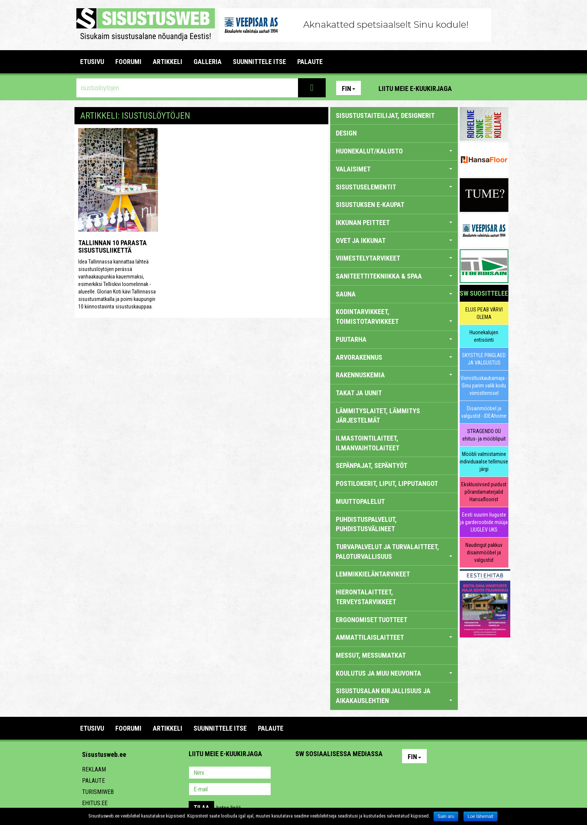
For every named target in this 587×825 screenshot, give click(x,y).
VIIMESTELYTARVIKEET (394, 258)
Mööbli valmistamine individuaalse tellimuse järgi (484, 461)
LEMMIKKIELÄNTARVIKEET (373, 574)
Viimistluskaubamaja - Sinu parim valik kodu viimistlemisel (483, 385)
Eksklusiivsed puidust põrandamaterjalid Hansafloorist (484, 491)
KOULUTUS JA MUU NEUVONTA (394, 673)
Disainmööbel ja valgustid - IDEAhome (484, 412)
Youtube (501, 88)
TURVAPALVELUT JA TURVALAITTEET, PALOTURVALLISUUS (394, 551)
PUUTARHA (394, 339)
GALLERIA (208, 62)
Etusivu (92, 62)
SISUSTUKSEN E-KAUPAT (370, 204)
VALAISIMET (394, 169)
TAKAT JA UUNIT (359, 393)
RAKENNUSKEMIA (394, 375)
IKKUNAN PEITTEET (394, 222)
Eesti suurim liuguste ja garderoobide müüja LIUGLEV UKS (484, 522)
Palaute (93, 780)
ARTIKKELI (167, 62)
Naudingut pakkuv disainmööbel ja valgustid (483, 552)
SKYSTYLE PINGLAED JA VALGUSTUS (484, 359)
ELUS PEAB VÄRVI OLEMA (484, 313)
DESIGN (346, 133)
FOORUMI (128, 62)
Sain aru (446, 816)
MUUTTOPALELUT (360, 501)
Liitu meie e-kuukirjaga (415, 88)
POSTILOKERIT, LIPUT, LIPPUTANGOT (387, 483)
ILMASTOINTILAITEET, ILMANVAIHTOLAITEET (367, 443)
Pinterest (469, 88)
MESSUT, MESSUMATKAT (371, 655)
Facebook (485, 88)
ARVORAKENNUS (394, 357)
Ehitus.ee (94, 803)
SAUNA (394, 294)
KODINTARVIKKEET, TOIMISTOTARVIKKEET (394, 316)
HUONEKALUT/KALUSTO (394, 151)
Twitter (351, 773)
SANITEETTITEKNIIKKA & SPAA (394, 276)
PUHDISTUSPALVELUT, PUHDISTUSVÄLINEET (366, 524)
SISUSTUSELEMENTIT (394, 187)
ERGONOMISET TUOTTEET (371, 620)
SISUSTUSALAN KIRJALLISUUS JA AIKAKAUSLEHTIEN (394, 695)
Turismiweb (98, 791)
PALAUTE (310, 62)
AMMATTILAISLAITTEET (394, 637)
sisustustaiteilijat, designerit (385, 115)
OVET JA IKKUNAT (394, 240)
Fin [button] (348, 88)
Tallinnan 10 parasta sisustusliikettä (112, 246)
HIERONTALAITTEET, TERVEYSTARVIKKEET (366, 597)
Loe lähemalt (480, 816)
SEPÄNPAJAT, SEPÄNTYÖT (371, 465)
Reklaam (94, 769)
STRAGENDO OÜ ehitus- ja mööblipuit (484, 435)
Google (367, 773)
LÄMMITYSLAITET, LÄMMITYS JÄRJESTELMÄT (378, 415)
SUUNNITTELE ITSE (259, 62)
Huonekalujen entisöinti (483, 336)
